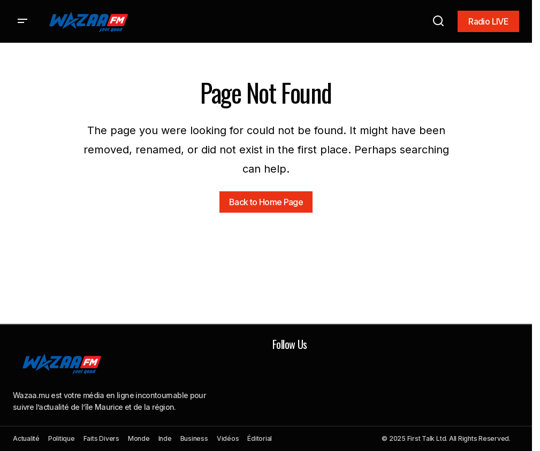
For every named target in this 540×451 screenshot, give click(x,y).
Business (194, 438)
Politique (61, 438)
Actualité (26, 438)
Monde (139, 438)
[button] (22, 21)
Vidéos (228, 438)
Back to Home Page (266, 202)
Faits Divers (101, 438)
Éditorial (259, 438)
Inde (165, 438)
